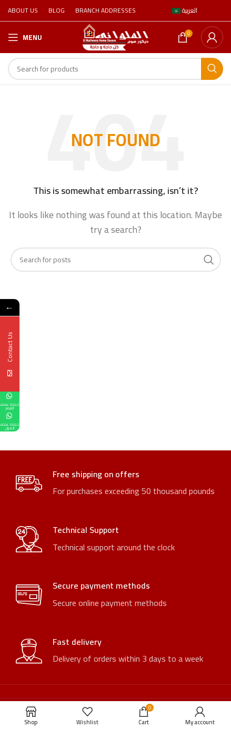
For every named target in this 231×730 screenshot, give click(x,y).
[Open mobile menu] (25, 37)
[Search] (115, 69)
